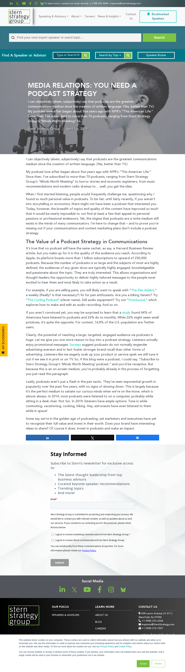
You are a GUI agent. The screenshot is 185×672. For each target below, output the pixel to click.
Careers (90, 16)
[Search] (159, 37)
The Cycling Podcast (42, 300)
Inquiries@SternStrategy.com (156, 624)
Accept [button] (143, 663)
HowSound (136, 300)
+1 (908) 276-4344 (151, 621)
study (126, 312)
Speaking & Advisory (52, 16)
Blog (98, 622)
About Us (101, 615)
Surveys (75, 344)
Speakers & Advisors (65, 615)
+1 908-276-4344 (99, 3)
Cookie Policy (125, 646)
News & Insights (108, 16)
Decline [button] (158, 663)
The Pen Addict (142, 290)
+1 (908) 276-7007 (151, 628)
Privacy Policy (107, 646)
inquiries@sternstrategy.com (125, 3)
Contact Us (131, 16)
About (75, 16)
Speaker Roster (156, 55)
